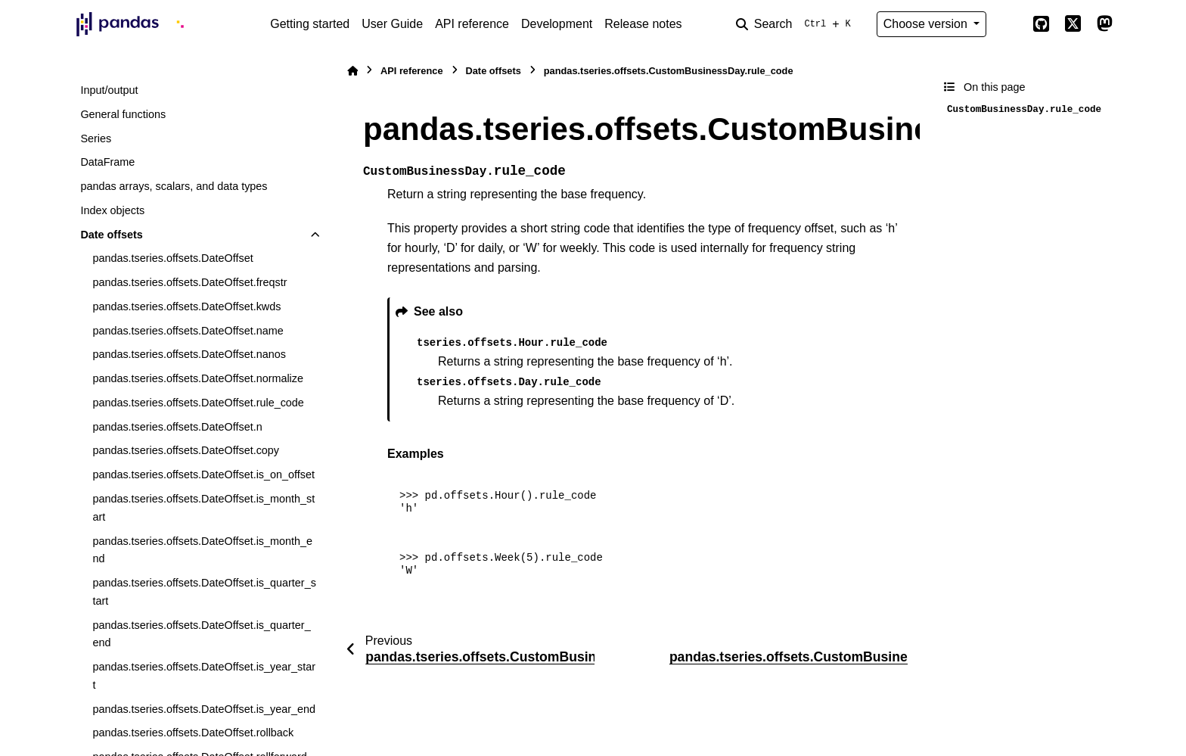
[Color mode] (1009, 24)
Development (556, 23)
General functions (123, 114)
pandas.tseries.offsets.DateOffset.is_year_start (203, 676)
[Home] (352, 71)
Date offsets (111, 235)
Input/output (109, 90)
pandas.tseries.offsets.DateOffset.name (187, 331)
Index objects (112, 210)
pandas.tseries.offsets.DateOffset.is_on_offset (203, 474)
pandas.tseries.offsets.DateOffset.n (177, 427)
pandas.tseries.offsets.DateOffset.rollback (192, 732)
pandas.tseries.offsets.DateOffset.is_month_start (203, 508)
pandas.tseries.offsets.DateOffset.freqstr (189, 282)
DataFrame (107, 162)
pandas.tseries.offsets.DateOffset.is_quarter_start (203, 592)
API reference (472, 23)
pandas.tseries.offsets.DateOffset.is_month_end (202, 550)
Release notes (642, 23)
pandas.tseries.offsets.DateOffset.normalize (197, 378)
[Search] (796, 24)
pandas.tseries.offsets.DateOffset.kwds (186, 306)
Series (95, 138)
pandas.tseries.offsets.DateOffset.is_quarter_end (201, 634)
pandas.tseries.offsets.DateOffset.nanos (188, 354)
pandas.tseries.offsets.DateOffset (172, 258)
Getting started (309, 23)
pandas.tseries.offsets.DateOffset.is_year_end (203, 709)
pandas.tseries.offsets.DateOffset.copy (185, 450)
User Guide (392, 23)
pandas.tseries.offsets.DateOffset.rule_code (197, 403)
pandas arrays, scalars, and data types (173, 186)
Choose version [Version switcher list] (927, 23)
